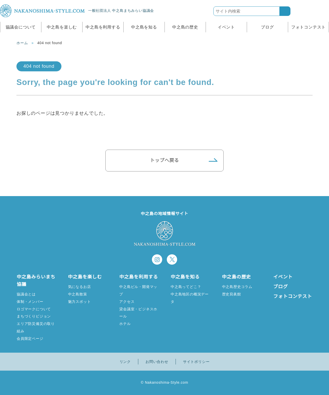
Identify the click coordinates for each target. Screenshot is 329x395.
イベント (226, 27)
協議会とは (26, 294)
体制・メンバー (30, 301)
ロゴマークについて (34, 309)
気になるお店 (79, 286)
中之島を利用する (103, 27)
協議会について (21, 27)
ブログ (267, 27)
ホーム (22, 42)
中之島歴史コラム (237, 286)
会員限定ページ (30, 338)
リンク (125, 361)
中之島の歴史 (185, 27)
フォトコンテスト (308, 27)
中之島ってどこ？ (186, 286)
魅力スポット (79, 301)
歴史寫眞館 (231, 294)
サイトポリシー (196, 361)
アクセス (126, 301)
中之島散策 (77, 294)
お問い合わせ (156, 361)
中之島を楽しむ (62, 27)
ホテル (125, 323)
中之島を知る (144, 27)
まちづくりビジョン (34, 316)
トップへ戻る (164, 160)
